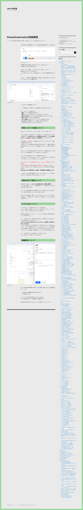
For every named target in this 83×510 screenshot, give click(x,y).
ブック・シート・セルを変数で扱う (68, 429)
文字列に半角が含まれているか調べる (68, 434)
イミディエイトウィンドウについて (68, 87)
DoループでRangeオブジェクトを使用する (69, 279)
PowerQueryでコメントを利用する (66, 453)
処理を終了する (64, 105)
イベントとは (64, 300)
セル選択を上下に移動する (66, 226)
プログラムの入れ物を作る (66, 97)
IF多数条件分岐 (64, 109)
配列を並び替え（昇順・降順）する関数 (68, 70)
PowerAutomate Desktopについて (67, 462)
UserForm (63, 340)
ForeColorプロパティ (65, 359)
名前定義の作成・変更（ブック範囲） (68, 264)
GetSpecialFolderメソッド (66, 395)
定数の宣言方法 (64, 157)
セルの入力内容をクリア (66, 243)
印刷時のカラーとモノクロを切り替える (68, 212)
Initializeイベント (64, 378)
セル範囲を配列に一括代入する (67, 166)
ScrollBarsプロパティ (65, 365)
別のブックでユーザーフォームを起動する (69, 347)
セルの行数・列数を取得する (66, 259)
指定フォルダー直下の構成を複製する (68, 492)
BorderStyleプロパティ (65, 353)
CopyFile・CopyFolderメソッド (67, 389)
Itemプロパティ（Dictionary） (67, 404)
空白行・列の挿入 (65, 255)
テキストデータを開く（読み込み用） (68, 132)
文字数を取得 (64, 319)
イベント (62, 299)
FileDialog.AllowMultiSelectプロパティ (68, 195)
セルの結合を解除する (65, 282)
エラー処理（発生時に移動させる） (68, 125)
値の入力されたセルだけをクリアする (68, 244)
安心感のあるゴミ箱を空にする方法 (68, 470)
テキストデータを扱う (65, 131)
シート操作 (62, 208)
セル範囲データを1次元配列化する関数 (68, 67)
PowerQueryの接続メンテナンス (66, 452)
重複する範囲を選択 (65, 231)
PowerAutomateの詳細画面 (66, 496)
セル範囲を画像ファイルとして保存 (68, 447)
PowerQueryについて (64, 451)
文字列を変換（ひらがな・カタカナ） (68, 322)
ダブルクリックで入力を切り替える (68, 445)
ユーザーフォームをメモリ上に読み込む (68, 343)
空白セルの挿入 (64, 254)
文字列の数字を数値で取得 (66, 325)
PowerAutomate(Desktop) (65, 461)
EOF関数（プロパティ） (66, 334)
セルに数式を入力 (65, 241)
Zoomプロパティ (64, 372)
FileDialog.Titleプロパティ (66, 197)
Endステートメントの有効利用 (67, 107)
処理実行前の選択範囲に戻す (66, 277)
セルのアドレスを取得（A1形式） (67, 256)
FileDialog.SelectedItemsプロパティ (68, 196)
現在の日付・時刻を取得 (66, 312)
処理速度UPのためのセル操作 (67, 272)
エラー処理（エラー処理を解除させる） (68, 122)
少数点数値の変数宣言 (65, 149)
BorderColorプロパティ (65, 352)
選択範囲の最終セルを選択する (67, 271)
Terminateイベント (65, 380)
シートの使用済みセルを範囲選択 (67, 236)
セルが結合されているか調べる (67, 283)
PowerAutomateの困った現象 (66, 497)
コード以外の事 (63, 76)
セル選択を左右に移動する (66, 227)
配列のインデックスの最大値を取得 (68, 329)
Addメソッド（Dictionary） (66, 401)
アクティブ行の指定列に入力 (66, 242)
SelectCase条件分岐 (65, 111)
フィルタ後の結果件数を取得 (66, 294)
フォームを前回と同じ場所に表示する (68, 433)
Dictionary (62, 399)
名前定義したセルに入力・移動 (67, 266)
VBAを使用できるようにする (66, 81)
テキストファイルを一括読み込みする (68, 398)
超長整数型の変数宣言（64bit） (67, 148)
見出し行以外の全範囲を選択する (67, 278)
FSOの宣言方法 (64, 387)
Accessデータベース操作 (65, 406)
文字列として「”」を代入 (66, 90)
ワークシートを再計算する (66, 209)
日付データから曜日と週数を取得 (67, 314)
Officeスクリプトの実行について (66, 456)
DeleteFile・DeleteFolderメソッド (67, 392)
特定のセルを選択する (65, 232)
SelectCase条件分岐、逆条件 (66, 113)
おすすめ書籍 (64, 78)
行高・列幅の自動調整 (65, 260)
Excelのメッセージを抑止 (66, 177)
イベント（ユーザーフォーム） (66, 374)
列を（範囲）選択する (65, 219)
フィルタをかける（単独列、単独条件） (68, 290)
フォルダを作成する (65, 382)
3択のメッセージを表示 (66, 311)
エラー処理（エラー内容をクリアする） (68, 126)
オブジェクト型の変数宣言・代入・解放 (68, 155)
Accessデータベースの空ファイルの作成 (68, 409)
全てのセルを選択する (65, 223)
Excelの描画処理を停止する (66, 179)
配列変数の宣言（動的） (66, 162)
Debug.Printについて (65, 91)
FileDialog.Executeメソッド (66, 192)
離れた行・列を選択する (66, 221)
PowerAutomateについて (66, 494)
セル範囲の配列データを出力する (67, 169)
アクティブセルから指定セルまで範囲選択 (69, 224)
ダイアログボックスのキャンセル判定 (68, 191)
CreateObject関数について (66, 305)
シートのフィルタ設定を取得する (67, 288)
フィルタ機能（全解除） (66, 293)
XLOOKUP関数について (65, 457)
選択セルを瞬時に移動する (66, 229)
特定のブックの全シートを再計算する (68, 207)
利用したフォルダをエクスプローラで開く (69, 488)
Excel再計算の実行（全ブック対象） (68, 183)
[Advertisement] (41, 26)
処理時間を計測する (65, 430)
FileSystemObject (64, 386)
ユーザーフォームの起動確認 (66, 346)
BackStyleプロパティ (65, 351)
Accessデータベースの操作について (68, 407)
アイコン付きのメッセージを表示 (67, 307)
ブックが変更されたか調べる (66, 206)
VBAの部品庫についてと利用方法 (65, 61)
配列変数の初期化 (65, 165)
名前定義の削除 (64, 267)
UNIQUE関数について (64, 458)
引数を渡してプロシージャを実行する (68, 99)
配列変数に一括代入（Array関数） (67, 167)
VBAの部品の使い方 (65, 64)
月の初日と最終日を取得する (66, 318)
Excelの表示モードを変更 (66, 174)
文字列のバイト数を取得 (66, 320)
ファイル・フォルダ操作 (65, 381)
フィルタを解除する (65, 289)
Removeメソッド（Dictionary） (67, 405)
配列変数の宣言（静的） (66, 161)
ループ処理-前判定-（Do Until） (67, 114)
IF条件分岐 (63, 108)
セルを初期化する (65, 247)
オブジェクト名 (64, 348)
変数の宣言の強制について (66, 85)
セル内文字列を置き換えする (66, 285)
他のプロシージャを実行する (66, 98)
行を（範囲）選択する (65, 220)
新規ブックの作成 (65, 201)
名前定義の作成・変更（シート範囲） (68, 265)
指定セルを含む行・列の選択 (66, 230)
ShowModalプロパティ (65, 369)
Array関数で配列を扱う (65, 330)
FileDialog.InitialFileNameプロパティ (68, 198)
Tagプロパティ (64, 371)
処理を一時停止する (65, 432)
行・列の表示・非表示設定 (66, 261)
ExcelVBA (61, 62)
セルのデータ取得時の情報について (68, 214)
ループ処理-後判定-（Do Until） (67, 115)
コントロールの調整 (65, 337)
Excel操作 (62, 173)
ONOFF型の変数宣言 (65, 154)
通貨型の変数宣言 (65, 150)
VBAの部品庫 (12, 9)
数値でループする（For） (66, 116)
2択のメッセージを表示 (66, 308)
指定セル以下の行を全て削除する (67, 444)
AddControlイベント (65, 376)
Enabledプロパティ (65, 357)
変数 (61, 145)
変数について (64, 469)
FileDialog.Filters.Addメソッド (67, 194)
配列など (62, 160)
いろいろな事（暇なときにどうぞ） (68, 80)
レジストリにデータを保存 (66, 127)
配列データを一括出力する (66, 168)
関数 (61, 302)
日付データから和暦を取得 (66, 316)
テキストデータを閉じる (66, 144)
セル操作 (62, 213)
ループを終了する (65, 119)
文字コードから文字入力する (66, 328)
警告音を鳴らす (64, 185)
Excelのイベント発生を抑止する (67, 178)
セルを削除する (64, 248)
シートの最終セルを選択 (66, 237)
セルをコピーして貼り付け (66, 249)
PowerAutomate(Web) (64, 493)
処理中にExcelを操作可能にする (67, 331)
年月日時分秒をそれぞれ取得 (66, 313)
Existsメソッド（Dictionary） (66, 403)
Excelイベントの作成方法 (66, 301)
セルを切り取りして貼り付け (66, 250)
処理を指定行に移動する (66, 120)
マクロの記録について (65, 82)
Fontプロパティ (64, 358)
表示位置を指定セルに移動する (67, 273)
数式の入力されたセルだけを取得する (68, 238)
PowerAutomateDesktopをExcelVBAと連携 (69, 473)
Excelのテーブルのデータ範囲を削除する (68, 474)
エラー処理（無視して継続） (66, 121)
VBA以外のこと (62, 450)
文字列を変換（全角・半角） (66, 324)
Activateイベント (64, 375)
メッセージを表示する (65, 306)
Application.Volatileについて (66, 102)
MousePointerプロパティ (66, 364)
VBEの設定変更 (64, 84)
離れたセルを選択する (65, 218)
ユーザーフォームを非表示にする (67, 342)
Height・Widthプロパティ (66, 360)
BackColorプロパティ (65, 349)
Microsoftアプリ (62, 459)
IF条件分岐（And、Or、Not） (67, 110)
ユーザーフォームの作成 (66, 336)
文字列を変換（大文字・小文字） (67, 323)
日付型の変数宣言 (65, 151)
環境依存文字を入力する (66, 446)
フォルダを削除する (65, 383)
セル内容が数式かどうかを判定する (68, 284)
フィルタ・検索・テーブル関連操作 (67, 287)
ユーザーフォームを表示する (66, 341)
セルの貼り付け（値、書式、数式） (68, 253)
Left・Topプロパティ (65, 363)
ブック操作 (62, 200)
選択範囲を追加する (65, 225)
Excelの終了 (64, 184)
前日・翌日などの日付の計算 (66, 317)
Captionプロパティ (65, 354)
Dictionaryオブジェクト (65, 400)
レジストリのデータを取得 (66, 128)
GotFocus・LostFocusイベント (67, 377)
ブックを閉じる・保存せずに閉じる (68, 203)
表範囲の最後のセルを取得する (67, 235)
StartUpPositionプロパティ (66, 370)
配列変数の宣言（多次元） (66, 163)
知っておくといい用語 (65, 79)
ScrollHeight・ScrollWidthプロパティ (68, 366)
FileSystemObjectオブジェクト (67, 388)
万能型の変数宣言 (65, 156)
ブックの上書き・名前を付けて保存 (68, 202)
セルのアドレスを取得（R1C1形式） (68, 258)
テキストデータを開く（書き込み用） (68, 133)
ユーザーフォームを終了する (66, 345)
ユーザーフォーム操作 (64, 335)
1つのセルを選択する (65, 215)
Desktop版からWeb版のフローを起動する (69, 468)
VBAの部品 (62, 63)
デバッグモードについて (66, 86)
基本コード (62, 96)
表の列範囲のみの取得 (65, 270)
